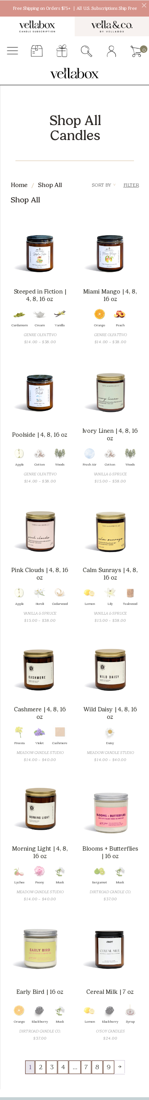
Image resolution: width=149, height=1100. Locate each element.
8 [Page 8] (97, 1067)
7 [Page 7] (86, 1067)
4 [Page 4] (63, 1067)
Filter (131, 185)
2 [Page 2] (40, 1067)
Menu (12, 51)
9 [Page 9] (109, 1067)
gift (61, 51)
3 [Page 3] (52, 1067)
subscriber (37, 51)
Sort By (103, 185)
